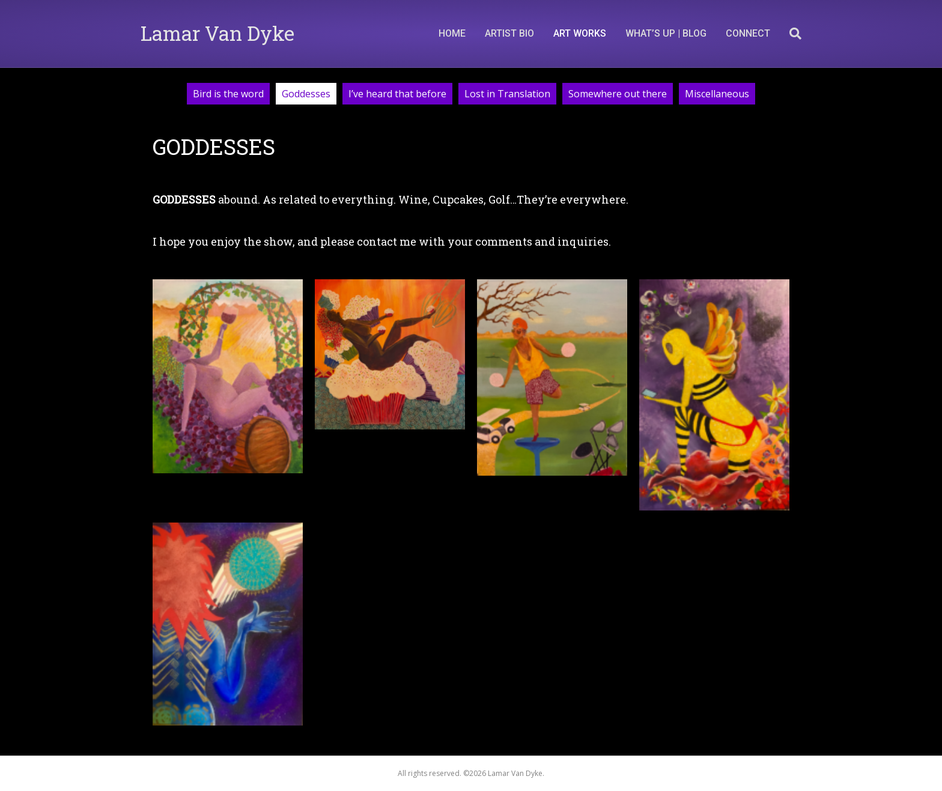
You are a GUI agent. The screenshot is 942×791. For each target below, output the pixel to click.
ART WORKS (579, 33)
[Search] (790, 33)
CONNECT (748, 33)
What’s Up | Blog (665, 33)
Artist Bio (509, 33)
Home (452, 33)
